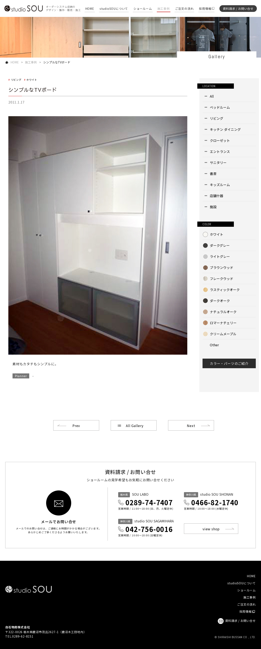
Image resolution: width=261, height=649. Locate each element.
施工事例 (163, 9)
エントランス (220, 151)
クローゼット (220, 140)
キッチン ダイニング (225, 129)
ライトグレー (220, 256)
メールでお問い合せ (58, 521)
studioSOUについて (114, 9)
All (212, 96)
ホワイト (31, 79)
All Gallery (134, 425)
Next (191, 425)
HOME (89, 9)
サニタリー (218, 162)
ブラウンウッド (221, 267)
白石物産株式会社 (17, 627)
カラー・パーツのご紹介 (229, 363)
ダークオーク (220, 300)
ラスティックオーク (225, 289)
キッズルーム (220, 184)
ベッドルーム (220, 107)
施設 (213, 206)
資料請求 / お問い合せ (238, 8)
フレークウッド (221, 278)
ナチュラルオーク (223, 311)
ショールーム (142, 9)
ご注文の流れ (184, 9)
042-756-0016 (149, 529)
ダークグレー (220, 245)
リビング (16, 79)
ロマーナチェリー (223, 322)
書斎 (213, 173)
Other (214, 344)
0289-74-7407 (149, 502)
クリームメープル (223, 333)
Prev (76, 425)
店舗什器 (216, 195)
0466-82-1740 (214, 502)
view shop (211, 528)
